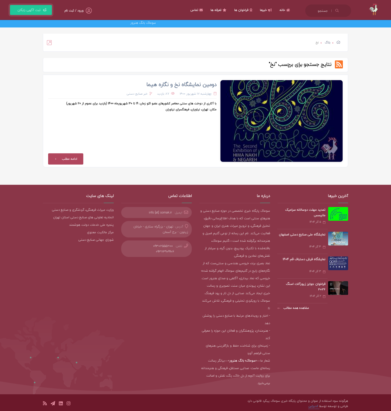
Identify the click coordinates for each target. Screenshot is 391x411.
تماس (197, 10)
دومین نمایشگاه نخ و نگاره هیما (181, 84)
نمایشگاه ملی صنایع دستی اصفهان (302, 234)
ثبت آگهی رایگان (30, 10)
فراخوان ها (243, 10)
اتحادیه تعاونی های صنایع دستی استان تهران (83, 217)
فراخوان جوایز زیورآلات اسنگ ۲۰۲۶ (305, 286)
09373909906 (165, 251)
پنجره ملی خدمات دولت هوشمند (91, 224)
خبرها (266, 10)
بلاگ (327, 42)
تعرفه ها (219, 10)
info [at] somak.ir (160, 212)
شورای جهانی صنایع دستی (96, 239)
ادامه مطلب (65, 159)
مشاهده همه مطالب (293, 308)
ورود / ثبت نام (74, 10)
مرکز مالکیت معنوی (100, 232)
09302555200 (163, 246)
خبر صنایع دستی (137, 93)
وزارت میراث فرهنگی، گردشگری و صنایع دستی (83, 209)
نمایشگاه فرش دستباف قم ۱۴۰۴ (304, 259)
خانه (285, 10)
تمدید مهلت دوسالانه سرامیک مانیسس (305, 212)
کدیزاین (313, 406)
